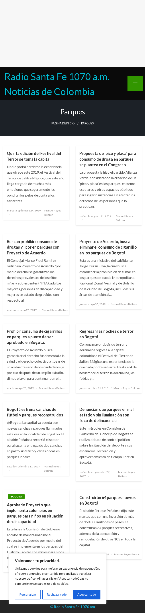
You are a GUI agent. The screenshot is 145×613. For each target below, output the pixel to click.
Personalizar (27, 594)
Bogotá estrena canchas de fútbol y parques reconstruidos (35, 412)
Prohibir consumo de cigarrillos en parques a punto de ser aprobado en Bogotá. (34, 337)
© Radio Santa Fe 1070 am (72, 606)
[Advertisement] (72, 33)
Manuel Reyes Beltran (55, 310)
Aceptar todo (86, 594)
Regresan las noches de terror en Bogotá (106, 334)
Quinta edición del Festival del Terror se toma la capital (34, 156)
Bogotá (16, 496)
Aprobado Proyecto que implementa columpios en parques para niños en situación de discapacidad (35, 513)
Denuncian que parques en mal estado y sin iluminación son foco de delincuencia (106, 415)
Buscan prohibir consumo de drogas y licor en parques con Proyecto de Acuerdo (33, 247)
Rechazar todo (57, 594)
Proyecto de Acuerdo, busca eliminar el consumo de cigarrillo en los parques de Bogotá (108, 247)
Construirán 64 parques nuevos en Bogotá (107, 500)
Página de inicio (63, 123)
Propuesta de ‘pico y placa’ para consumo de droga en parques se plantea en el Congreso (107, 159)
